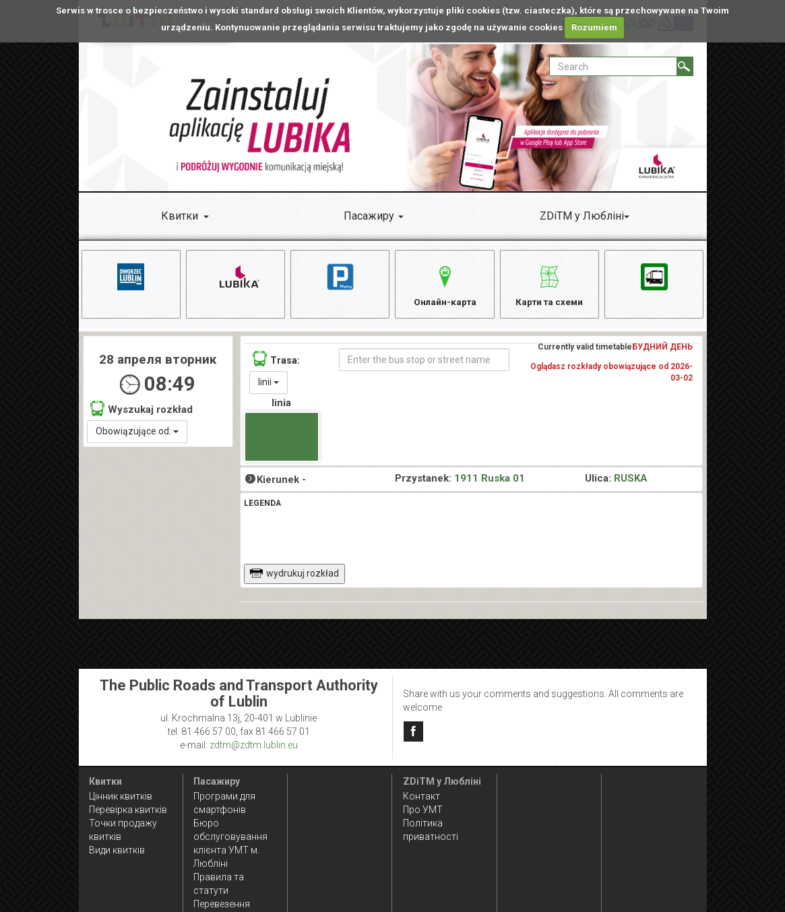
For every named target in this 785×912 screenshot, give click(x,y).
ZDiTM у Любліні (582, 215)
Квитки (179, 215)
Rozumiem (594, 27)
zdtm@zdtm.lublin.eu (254, 745)
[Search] (685, 66)
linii (268, 385)
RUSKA (631, 482)
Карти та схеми (549, 284)
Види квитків (117, 850)
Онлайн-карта (445, 284)
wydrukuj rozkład (294, 576)
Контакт (421, 796)
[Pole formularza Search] (613, 66)
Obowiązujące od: (137, 434)
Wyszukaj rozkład (141, 412)
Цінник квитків (120, 796)
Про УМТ (423, 809)
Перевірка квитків (128, 809)
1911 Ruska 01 (489, 482)
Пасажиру (369, 215)
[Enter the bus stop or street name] (424, 363)
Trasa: (276, 362)
